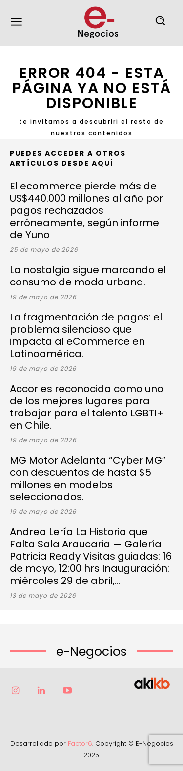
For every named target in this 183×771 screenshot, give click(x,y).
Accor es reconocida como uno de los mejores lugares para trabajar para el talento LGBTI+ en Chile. (86, 407)
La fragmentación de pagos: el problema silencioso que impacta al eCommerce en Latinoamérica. (86, 335)
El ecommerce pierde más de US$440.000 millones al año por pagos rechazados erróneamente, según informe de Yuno (86, 210)
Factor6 (80, 743)
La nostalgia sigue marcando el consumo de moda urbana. (88, 276)
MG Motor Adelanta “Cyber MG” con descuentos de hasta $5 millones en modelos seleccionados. (88, 478)
